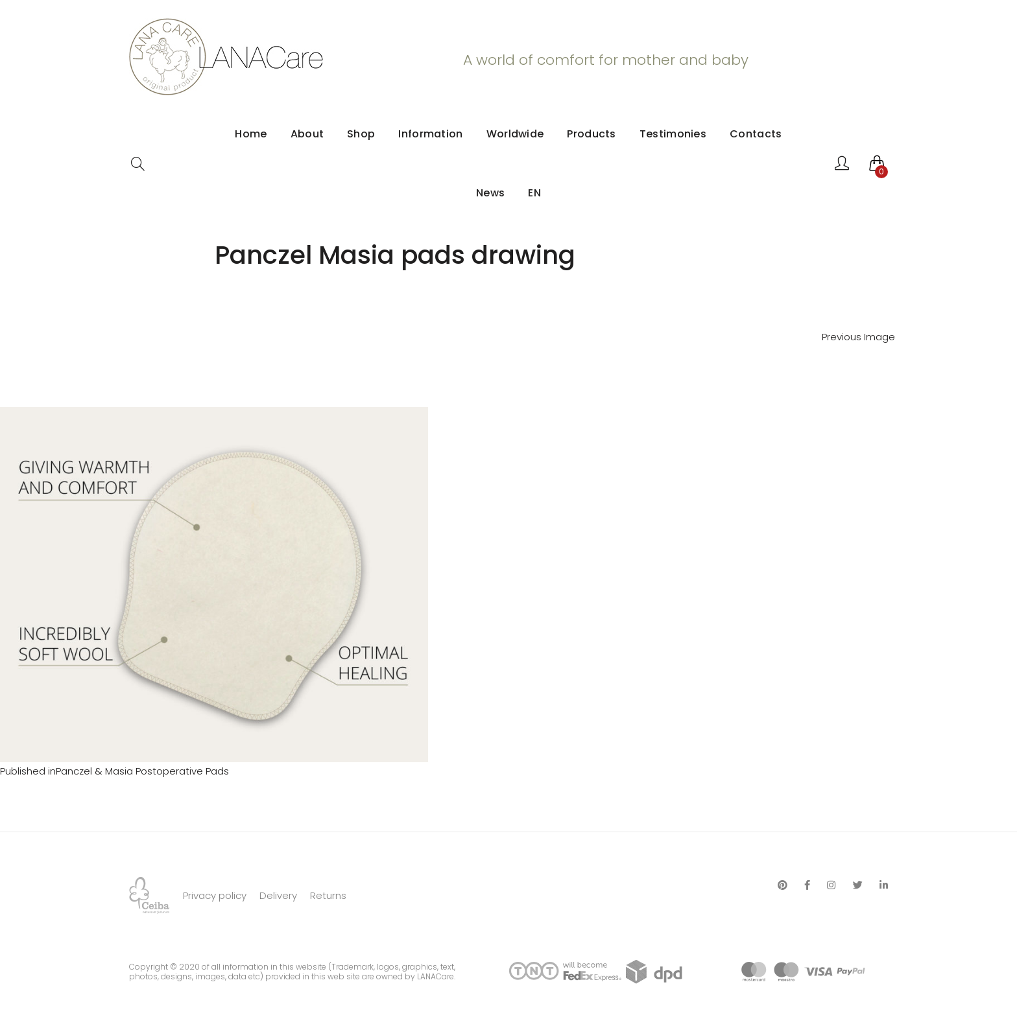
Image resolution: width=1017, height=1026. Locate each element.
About (307, 133)
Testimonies (673, 133)
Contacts (756, 133)
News (490, 192)
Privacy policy (214, 895)
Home (251, 133)
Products (591, 133)
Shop (361, 133)
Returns (328, 895)
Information (430, 133)
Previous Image (858, 337)
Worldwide (515, 133)
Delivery (278, 895)
